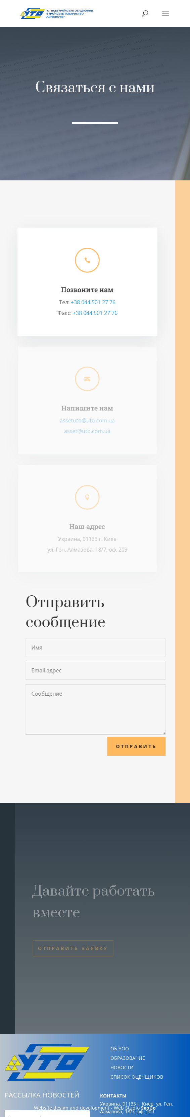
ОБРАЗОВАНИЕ (127, 1058)
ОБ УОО (119, 1048)
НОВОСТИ (122, 1067)
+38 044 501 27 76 (93, 302)
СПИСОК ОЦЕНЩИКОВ (136, 1077)
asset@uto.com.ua (87, 431)
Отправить (140, 746)
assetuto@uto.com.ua (87, 420)
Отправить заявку (73, 948)
